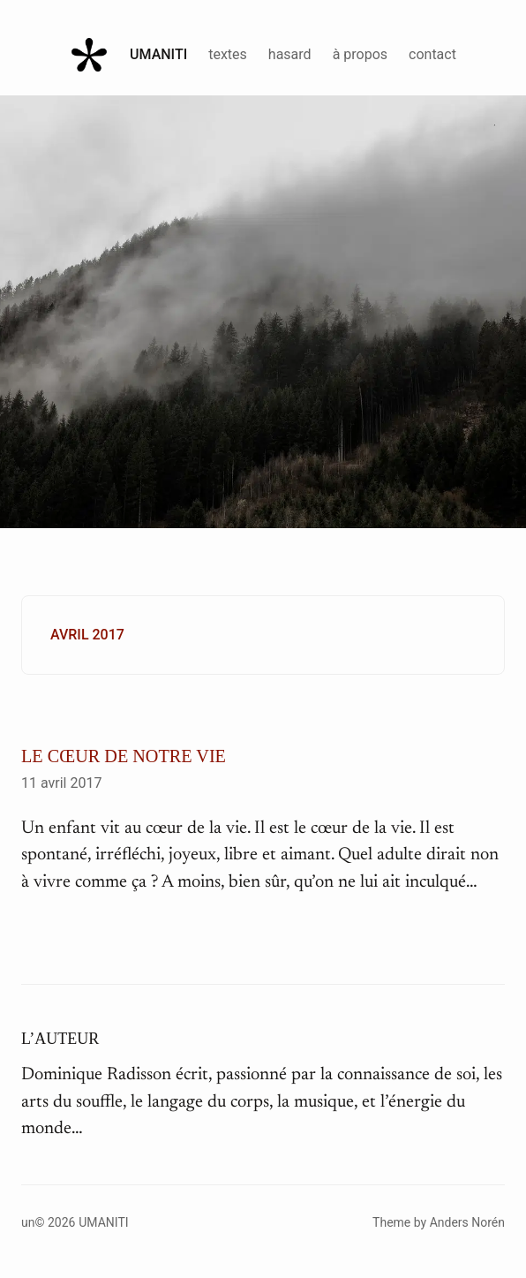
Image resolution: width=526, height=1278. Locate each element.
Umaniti (158, 54)
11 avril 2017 (61, 783)
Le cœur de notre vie (123, 756)
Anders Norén (467, 1222)
